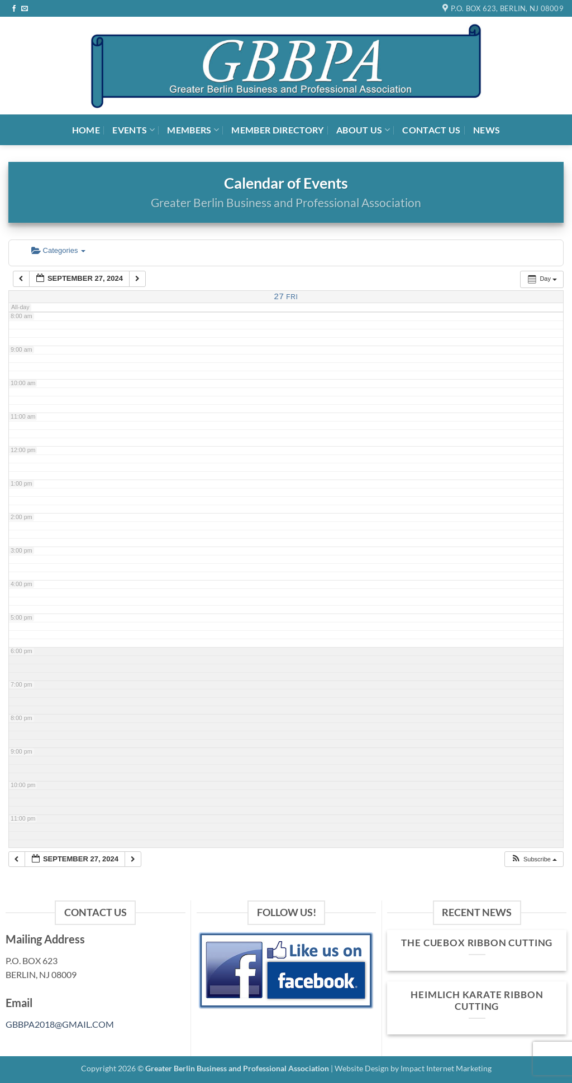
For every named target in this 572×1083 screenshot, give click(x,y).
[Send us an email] (24, 9)
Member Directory (277, 129)
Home (86, 129)
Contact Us (431, 129)
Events (133, 130)
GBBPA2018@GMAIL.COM (60, 1024)
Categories (58, 250)
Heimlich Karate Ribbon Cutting (477, 1001)
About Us (363, 130)
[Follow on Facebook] (14, 9)
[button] (534, 859)
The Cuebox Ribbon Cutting (476, 942)
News (486, 129)
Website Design (362, 1068)
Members (193, 130)
